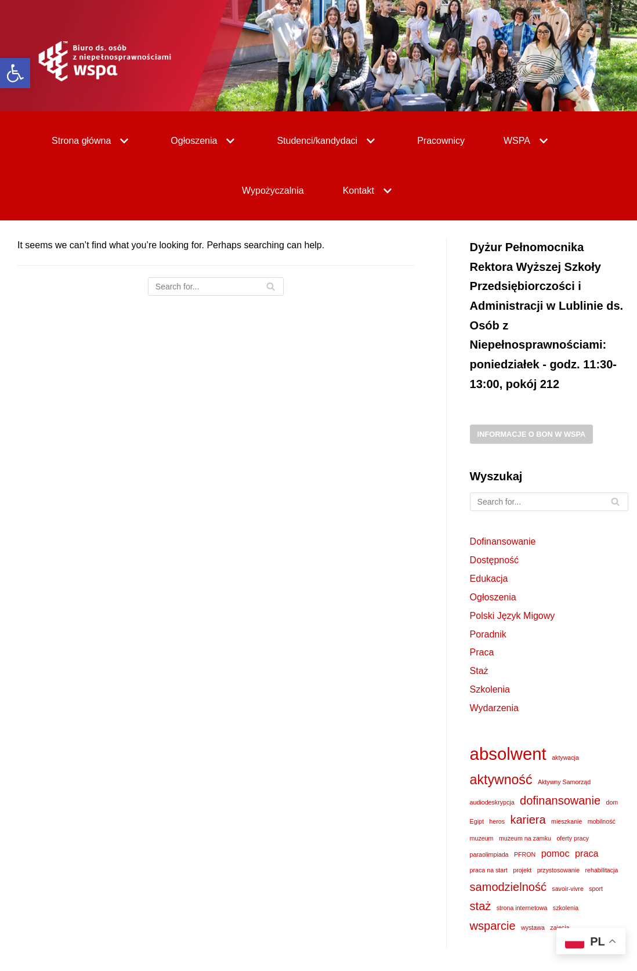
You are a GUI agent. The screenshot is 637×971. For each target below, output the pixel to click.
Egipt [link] (477, 821)
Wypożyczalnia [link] (273, 190)
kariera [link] (527, 819)
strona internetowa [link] (522, 907)
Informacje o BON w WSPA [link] (531, 434)
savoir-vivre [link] (567, 888)
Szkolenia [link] (490, 689)
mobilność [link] (602, 821)
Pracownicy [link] (441, 141)
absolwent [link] (508, 753)
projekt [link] (522, 870)
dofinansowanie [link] (560, 800)
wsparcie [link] (493, 925)
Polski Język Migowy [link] (512, 616)
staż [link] (480, 906)
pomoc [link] (555, 853)
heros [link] (497, 821)
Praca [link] (482, 652)
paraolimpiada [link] (489, 854)
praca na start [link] (489, 870)
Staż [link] (479, 671)
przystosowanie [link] (558, 870)
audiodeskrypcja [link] (492, 802)
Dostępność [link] (494, 560)
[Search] (216, 286)
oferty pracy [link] (572, 838)
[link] (15, 73)
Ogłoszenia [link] (493, 597)
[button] (123, 140)
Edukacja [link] (489, 579)
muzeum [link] (482, 838)
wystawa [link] (533, 927)
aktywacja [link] (565, 757)
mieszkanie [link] (566, 821)
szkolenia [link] (565, 907)
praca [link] (587, 853)
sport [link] (596, 888)
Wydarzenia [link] (494, 708)
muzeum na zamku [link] (525, 838)
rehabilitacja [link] (601, 870)
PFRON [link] (524, 854)
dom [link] (612, 802)
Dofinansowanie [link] (503, 541)
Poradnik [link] (488, 634)
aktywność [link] (501, 779)
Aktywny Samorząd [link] (564, 781)
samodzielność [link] (508, 887)
